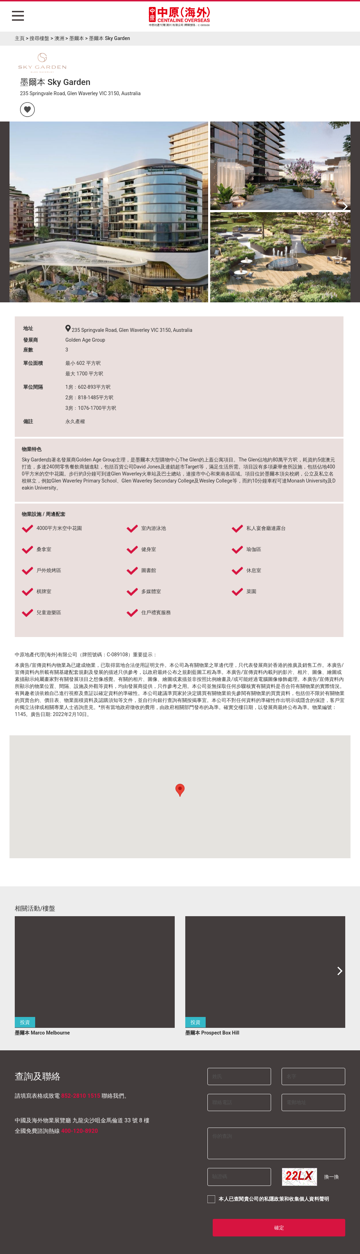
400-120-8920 (79, 1131)
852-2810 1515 (80, 1095)
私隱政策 (274, 1199)
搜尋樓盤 (39, 38)
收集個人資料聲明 (309, 1199)
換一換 (331, 1177)
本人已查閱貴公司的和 (268, 1199)
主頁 (20, 38)
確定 (279, 1227)
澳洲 (59, 38)
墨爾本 (76, 38)
